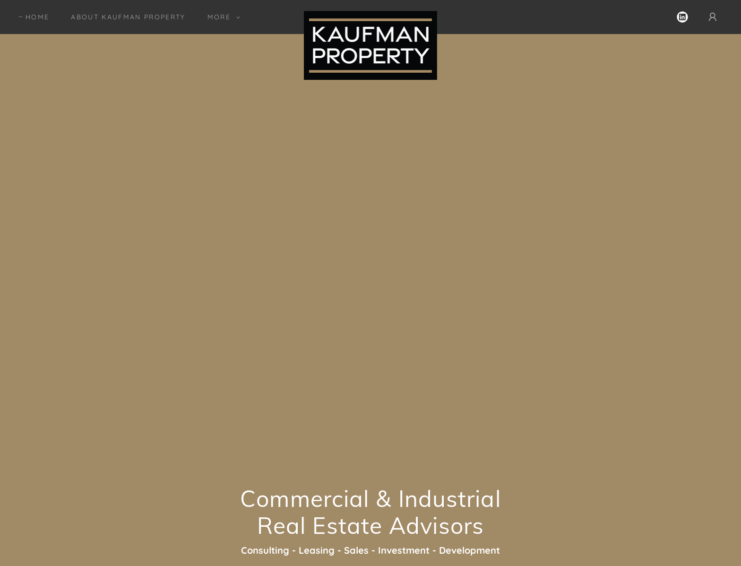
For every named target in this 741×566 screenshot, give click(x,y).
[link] (371, 15)
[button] (221, 17)
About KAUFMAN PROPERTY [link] (128, 17)
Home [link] (37, 17)
